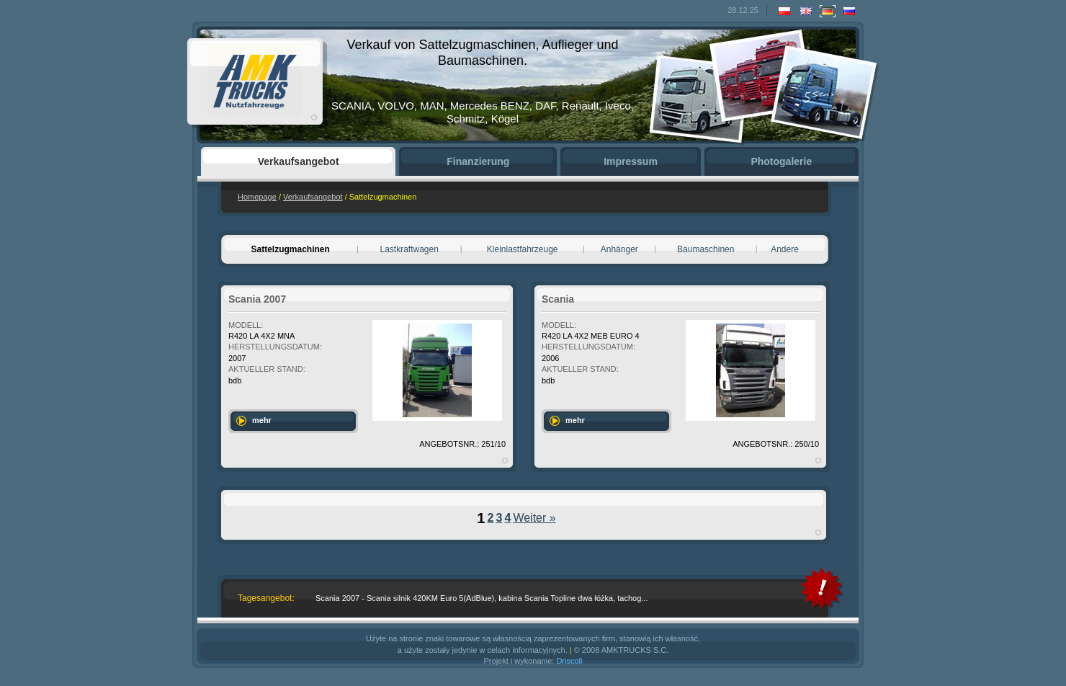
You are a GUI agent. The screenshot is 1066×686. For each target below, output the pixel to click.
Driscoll (569, 660)
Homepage (257, 196)
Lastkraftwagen (409, 249)
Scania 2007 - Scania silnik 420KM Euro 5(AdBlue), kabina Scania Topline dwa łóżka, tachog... (481, 598)
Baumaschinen (705, 249)
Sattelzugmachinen (290, 249)
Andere (785, 249)
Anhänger (619, 249)
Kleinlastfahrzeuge (522, 249)
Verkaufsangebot (313, 196)
